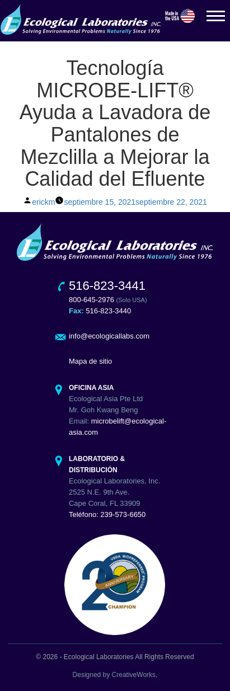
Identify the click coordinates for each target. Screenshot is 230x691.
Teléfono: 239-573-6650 (107, 514)
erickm (43, 202)
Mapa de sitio (90, 361)
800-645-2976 (91, 299)
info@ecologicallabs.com (109, 336)
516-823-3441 (107, 286)
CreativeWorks (134, 675)
